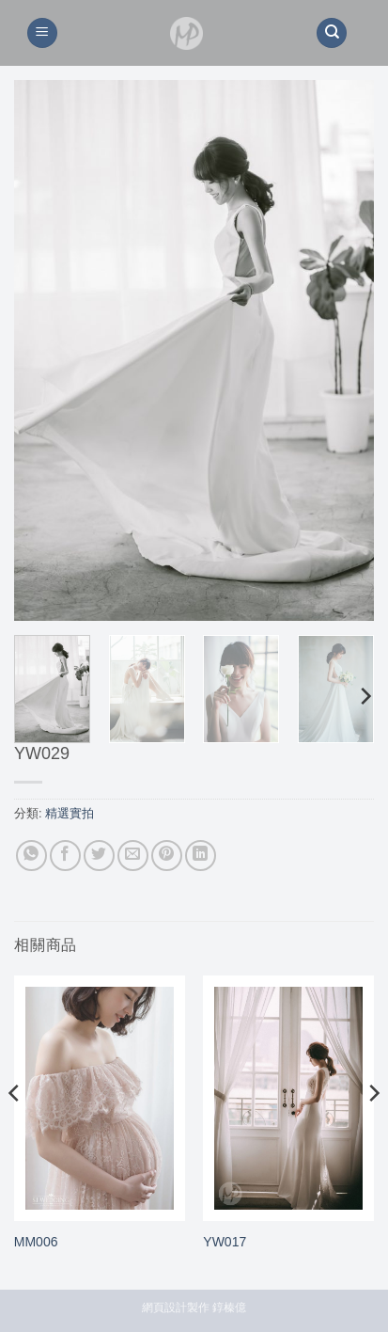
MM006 (36, 1241)
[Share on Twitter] (99, 855)
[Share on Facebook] (65, 855)
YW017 (224, 1241)
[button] (42, 33)
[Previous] (15, 1131)
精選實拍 (69, 813)
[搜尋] (332, 33)
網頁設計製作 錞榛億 (194, 1307)
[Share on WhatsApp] (31, 855)
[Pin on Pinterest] (166, 855)
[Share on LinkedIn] (200, 855)
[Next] (364, 696)
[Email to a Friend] (132, 855)
